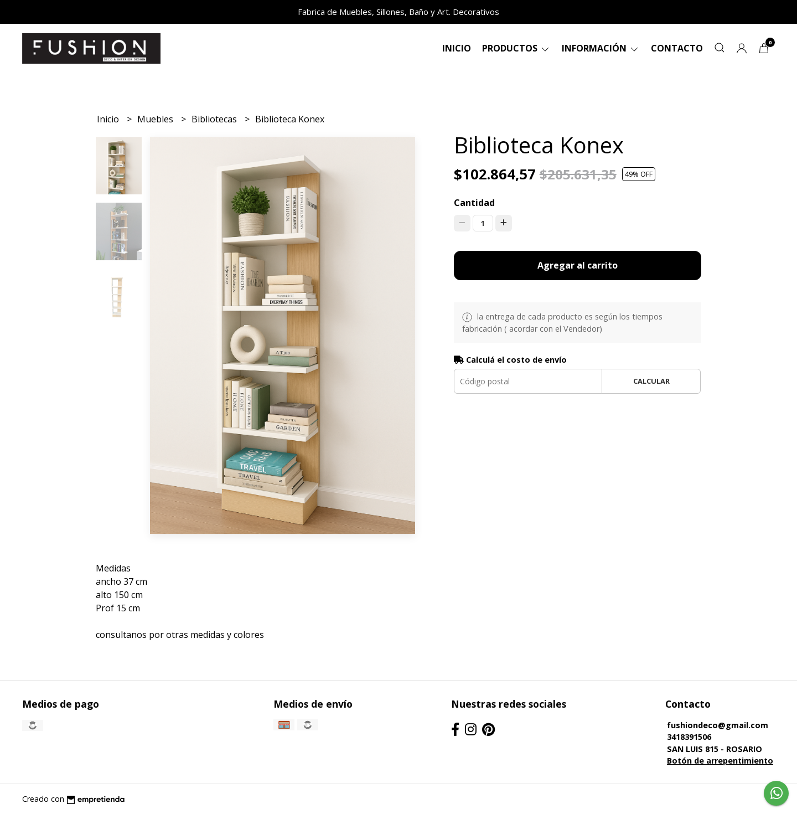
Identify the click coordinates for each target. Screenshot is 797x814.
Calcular (651, 381)
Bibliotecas (215, 119)
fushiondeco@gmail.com (717, 725)
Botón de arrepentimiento (720, 760)
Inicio (456, 48)
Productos (516, 48)
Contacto (677, 48)
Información (601, 48)
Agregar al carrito (577, 265)
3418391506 (689, 736)
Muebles (156, 119)
